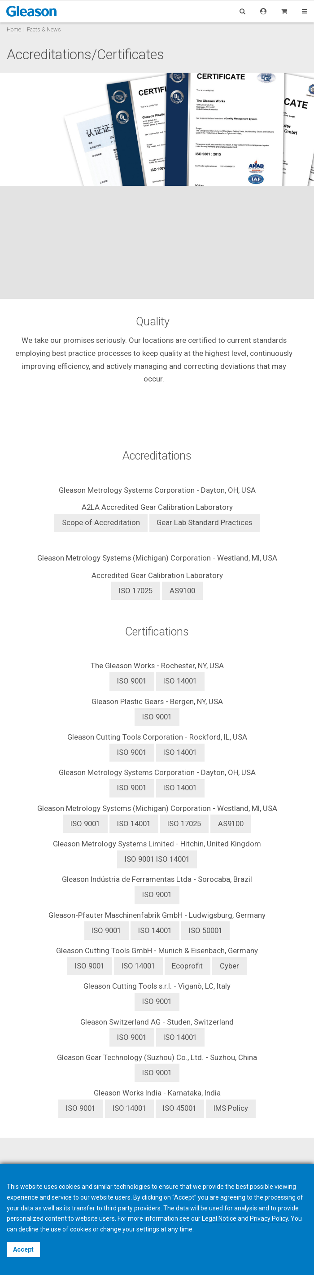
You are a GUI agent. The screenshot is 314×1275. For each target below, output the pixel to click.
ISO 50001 (205, 930)
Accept (23, 1249)
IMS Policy (231, 1108)
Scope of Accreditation (101, 522)
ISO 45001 (179, 1108)
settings (147, 1229)
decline (28, 1229)
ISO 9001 (157, 716)
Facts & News (44, 29)
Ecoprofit (187, 965)
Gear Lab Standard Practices (204, 522)
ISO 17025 (136, 590)
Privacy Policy (269, 1218)
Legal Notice (219, 1218)
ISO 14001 (180, 680)
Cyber (229, 965)
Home (14, 29)
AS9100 (182, 590)
